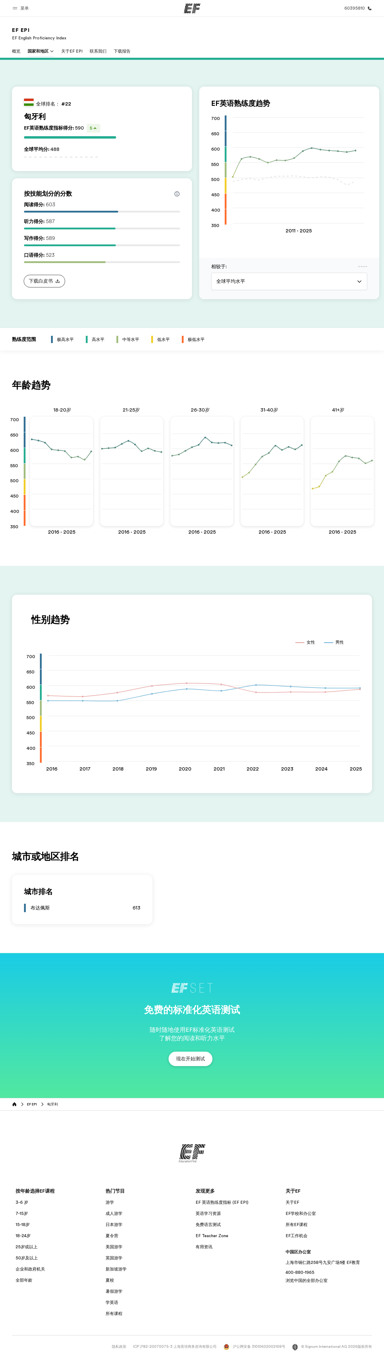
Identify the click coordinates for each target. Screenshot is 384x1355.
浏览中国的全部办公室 (307, 1280)
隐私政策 (119, 1346)
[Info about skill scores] (177, 194)
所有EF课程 (297, 1224)
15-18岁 (23, 1224)
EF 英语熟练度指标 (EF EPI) (222, 1202)
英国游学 (114, 1257)
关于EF (292, 1202)
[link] (39, 33)
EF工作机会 (297, 1235)
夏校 (110, 1280)
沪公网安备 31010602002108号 (254, 1346)
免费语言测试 (208, 1224)
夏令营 (112, 1235)
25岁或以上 (27, 1246)
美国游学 (114, 1246)
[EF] (192, 8)
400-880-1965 (300, 1272)
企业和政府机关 (30, 1269)
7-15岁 (22, 1213)
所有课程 (114, 1313)
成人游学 (114, 1213)
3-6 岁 (22, 1202)
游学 (110, 1202)
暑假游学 (114, 1291)
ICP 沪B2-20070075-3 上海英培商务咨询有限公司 (175, 1346)
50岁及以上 (27, 1257)
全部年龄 (24, 1280)
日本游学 (114, 1224)
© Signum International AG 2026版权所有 (332, 1346)
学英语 (112, 1302)
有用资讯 (204, 1246)
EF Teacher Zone (212, 1235)
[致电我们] (357, 8)
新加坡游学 (116, 1269)
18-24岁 (23, 1235)
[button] (21, 8)
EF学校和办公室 (301, 1213)
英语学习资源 (208, 1213)
